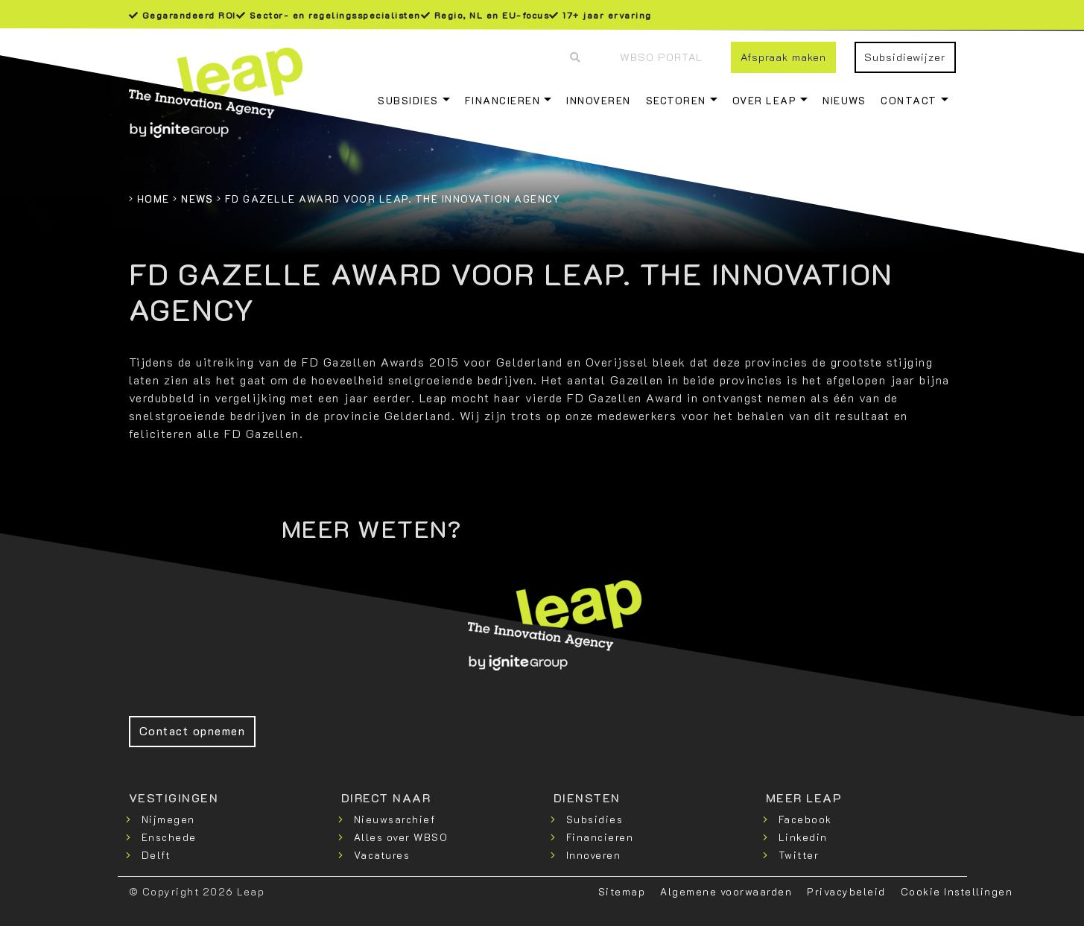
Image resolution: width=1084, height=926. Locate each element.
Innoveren (598, 100)
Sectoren (676, 100)
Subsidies (408, 100)
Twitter (799, 855)
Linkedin (803, 837)
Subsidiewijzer (904, 57)
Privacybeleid (846, 891)
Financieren (503, 100)
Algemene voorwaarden (726, 891)
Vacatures (382, 855)
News (197, 198)
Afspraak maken (783, 57)
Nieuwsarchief (395, 819)
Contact (909, 100)
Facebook (805, 819)
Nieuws (844, 100)
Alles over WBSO (401, 837)
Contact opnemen (192, 730)
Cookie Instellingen (957, 891)
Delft (156, 855)
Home (153, 198)
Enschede (169, 837)
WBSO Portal (661, 57)
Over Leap (764, 100)
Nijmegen (168, 819)
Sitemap (622, 891)
